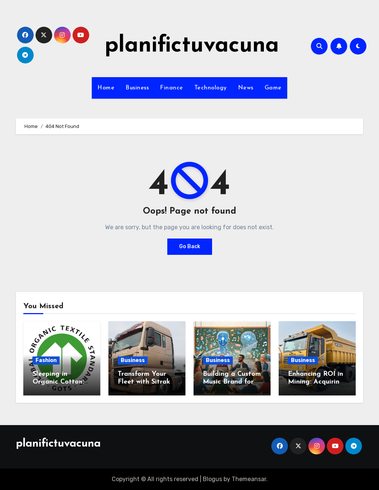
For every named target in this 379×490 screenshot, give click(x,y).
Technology (210, 88)
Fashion (46, 360)
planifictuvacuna (192, 46)
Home (105, 88)
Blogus (212, 479)
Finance (171, 88)
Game (273, 88)
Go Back (189, 246)
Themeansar (249, 479)
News (246, 88)
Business (137, 88)
